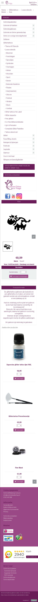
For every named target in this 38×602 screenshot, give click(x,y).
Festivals (6, 146)
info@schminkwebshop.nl (11, 495)
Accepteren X (26, 600)
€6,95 (19, 371)
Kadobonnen (7, 520)
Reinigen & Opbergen (10, 142)
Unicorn (9, 95)
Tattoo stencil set (11, 132)
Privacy (5, 511)
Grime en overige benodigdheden (15, 36)
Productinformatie (19, 287)
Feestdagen (10, 56)
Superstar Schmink (10, 573)
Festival (9, 98)
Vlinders (9, 101)
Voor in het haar (9, 156)
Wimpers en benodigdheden (13, 160)
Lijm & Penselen (10, 125)
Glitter (5, 135)
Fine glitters (9, 119)
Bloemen (9, 53)
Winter (8, 70)
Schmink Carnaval (10, 571)
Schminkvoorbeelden (10, 516)
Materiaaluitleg (8, 518)
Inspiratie (6, 149)
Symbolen (9, 63)
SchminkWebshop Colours (11, 493)
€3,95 (19, 422)
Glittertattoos (8, 43)
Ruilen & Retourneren (9, 507)
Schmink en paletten (9, 568)
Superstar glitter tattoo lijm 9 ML (19, 365)
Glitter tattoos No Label (13, 112)
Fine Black (19, 468)
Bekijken (34, 4)
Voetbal (9, 108)
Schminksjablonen (9, 29)
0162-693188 (7, 497)
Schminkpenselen (9, 579)
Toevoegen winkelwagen (18, 276)
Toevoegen (19, 378)
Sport (8, 77)
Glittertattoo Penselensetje (19, 416)
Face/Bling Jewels (9, 139)
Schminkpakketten (9, 22)
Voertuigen (10, 67)
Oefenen (6, 39)
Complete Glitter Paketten (14, 129)
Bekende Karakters (13, 84)
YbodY (22, 261)
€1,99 (19, 474)
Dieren (8, 81)
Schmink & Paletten (10, 25)
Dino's (8, 105)
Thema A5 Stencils (11, 46)
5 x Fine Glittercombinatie (14, 122)
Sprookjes (9, 60)
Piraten (8, 88)
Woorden (9, 74)
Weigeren (34, 600)
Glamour (6, 153)
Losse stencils (10, 50)
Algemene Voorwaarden (11, 509)
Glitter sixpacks (10, 115)
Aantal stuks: (13, 272)
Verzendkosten (8, 505)
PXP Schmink (8, 575)
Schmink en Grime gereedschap (14, 32)
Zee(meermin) (11, 91)
